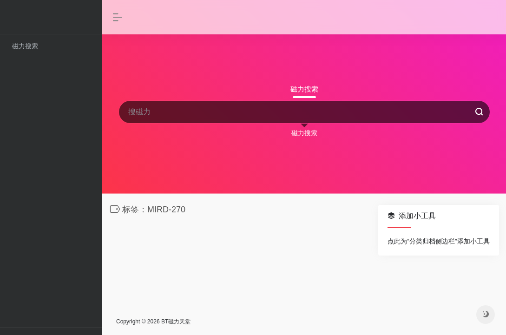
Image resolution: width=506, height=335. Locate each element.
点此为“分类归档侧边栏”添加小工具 (438, 241)
